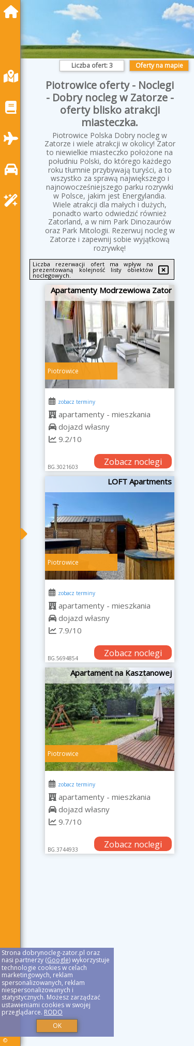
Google (58, 960)
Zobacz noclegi (133, 461)
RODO (53, 1012)
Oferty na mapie (159, 65)
